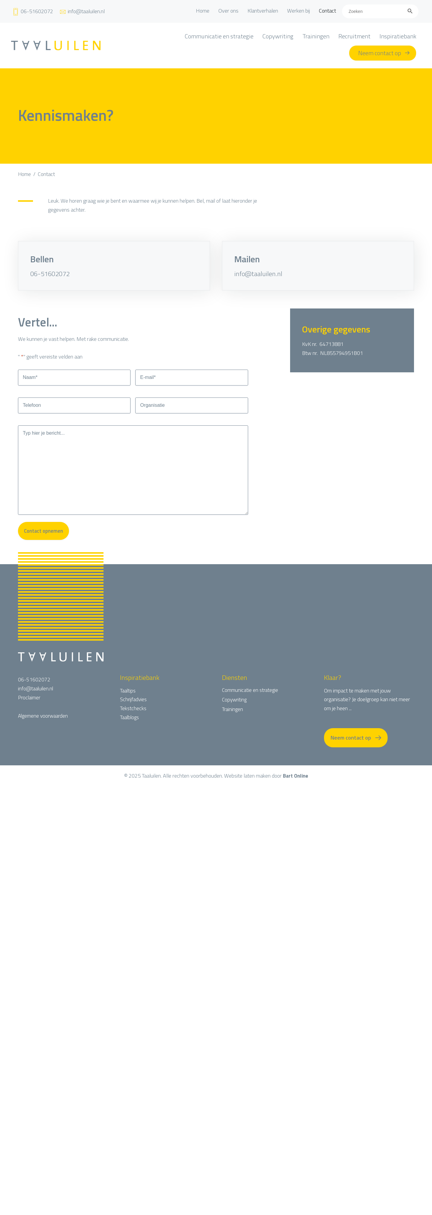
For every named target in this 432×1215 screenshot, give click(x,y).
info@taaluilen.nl (258, 274)
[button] (356, 746)
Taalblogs (130, 726)
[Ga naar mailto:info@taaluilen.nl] (82, 11)
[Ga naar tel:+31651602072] (32, 11)
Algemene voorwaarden (44, 724)
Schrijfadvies (134, 708)
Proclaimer (30, 706)
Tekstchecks (133, 717)
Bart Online (295, 785)
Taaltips (128, 699)
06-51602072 (50, 274)
